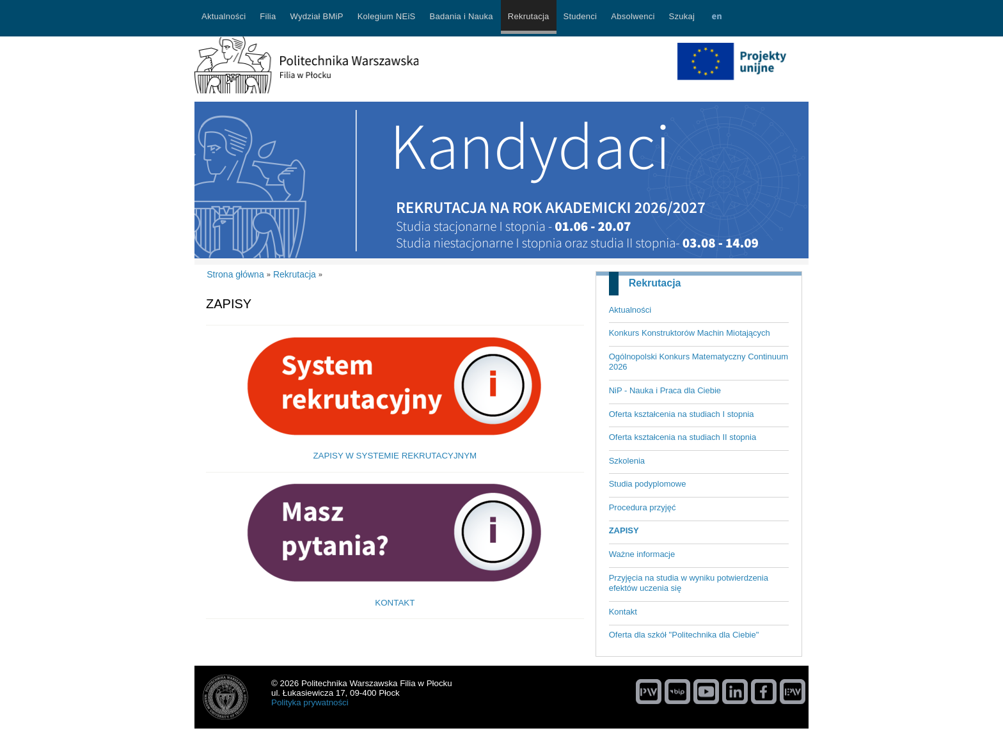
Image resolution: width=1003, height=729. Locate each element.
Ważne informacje (642, 554)
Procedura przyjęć (642, 507)
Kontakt (623, 611)
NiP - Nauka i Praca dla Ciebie (665, 390)
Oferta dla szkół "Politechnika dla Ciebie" (684, 634)
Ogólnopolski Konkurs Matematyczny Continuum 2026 (698, 362)
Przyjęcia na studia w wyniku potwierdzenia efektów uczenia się (688, 583)
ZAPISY (624, 530)
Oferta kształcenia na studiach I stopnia (681, 414)
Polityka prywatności (310, 702)
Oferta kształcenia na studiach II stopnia (683, 437)
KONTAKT (395, 603)
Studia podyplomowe (647, 484)
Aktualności (630, 310)
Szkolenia (627, 461)
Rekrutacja (655, 283)
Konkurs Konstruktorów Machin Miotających (689, 333)
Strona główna (235, 274)
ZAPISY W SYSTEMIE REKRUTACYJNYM (395, 455)
